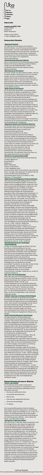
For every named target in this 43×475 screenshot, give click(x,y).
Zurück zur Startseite (21, 470)
